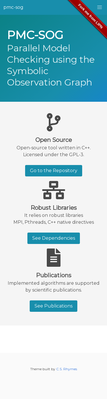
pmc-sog (13, 7)
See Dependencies (53, 238)
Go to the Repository (53, 170)
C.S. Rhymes (66, 369)
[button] (99, 7)
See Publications (53, 306)
